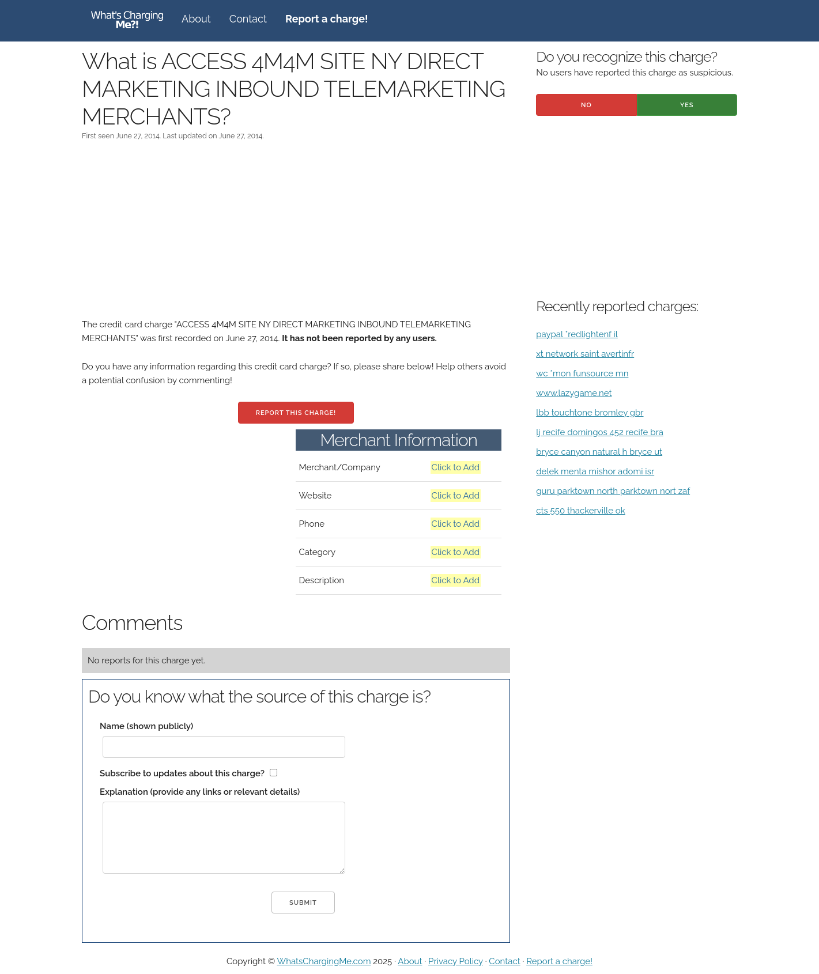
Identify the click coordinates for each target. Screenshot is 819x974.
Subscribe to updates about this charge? (182, 773)
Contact (248, 19)
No (586, 105)
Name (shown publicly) (146, 726)
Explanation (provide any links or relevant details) (200, 792)
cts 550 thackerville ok (580, 510)
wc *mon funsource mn (582, 373)
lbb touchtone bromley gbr (589, 412)
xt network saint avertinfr (585, 354)
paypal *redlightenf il (577, 334)
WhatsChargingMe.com (324, 961)
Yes (687, 105)
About (196, 19)
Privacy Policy (455, 961)
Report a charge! (559, 961)
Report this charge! (296, 413)
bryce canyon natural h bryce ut (599, 452)
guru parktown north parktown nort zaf (613, 491)
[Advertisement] (296, 237)
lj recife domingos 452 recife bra (599, 432)
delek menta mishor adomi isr (595, 471)
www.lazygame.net (574, 393)
